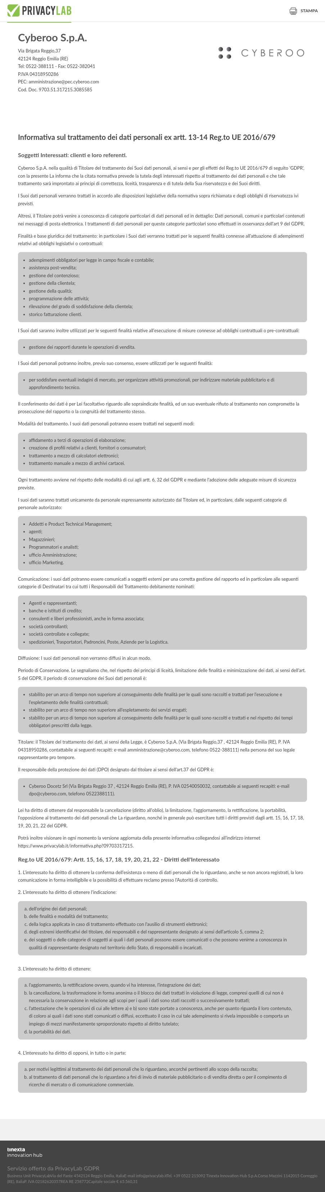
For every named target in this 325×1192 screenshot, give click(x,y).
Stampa (304, 10)
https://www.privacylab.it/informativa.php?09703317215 (75, 846)
